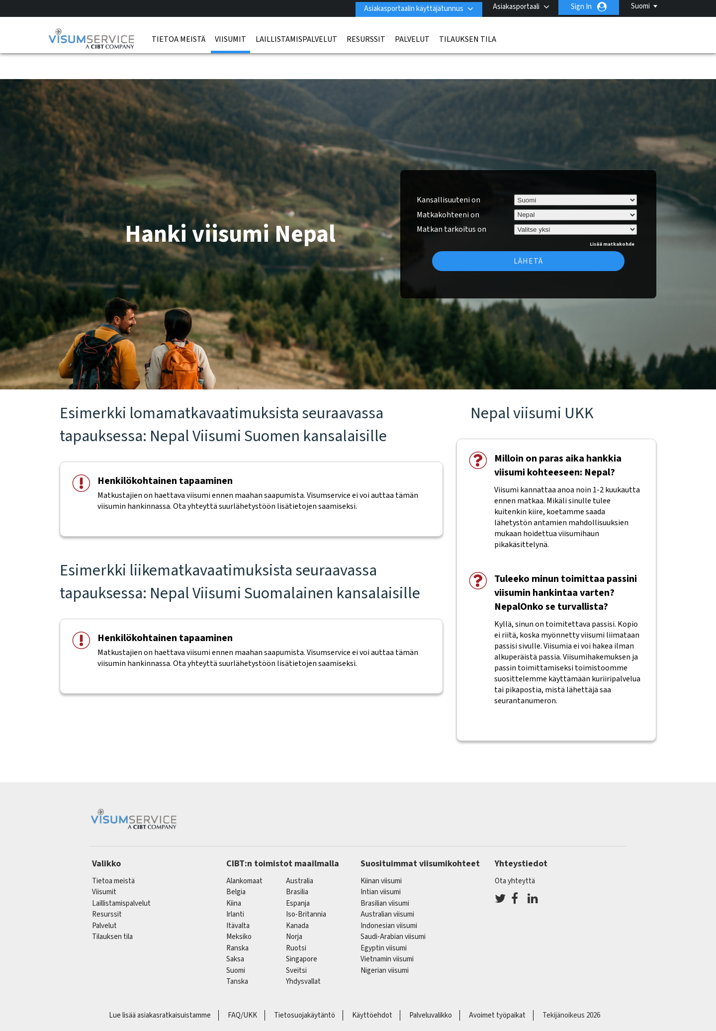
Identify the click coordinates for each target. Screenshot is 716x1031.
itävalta (238, 896)
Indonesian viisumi (388, 896)
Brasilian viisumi (384, 874)
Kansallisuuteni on (448, 170)
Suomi (640, 6)
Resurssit (366, 37)
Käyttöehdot (372, 986)
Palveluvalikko (430, 986)
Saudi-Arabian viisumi (393, 908)
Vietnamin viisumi (387, 930)
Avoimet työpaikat (497, 986)
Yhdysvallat (303, 952)
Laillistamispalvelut (296, 37)
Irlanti (235, 885)
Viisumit (230, 37)
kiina (233, 874)
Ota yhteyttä (515, 851)
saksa (235, 930)
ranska (237, 919)
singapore (301, 930)
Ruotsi (296, 919)
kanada (297, 896)
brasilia (297, 863)
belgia (236, 863)
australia (299, 851)
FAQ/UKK (242, 986)
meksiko (239, 908)
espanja (298, 874)
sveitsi (296, 941)
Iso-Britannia (306, 885)
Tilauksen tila (467, 37)
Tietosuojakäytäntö (304, 986)
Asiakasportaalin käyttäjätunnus (410, 6)
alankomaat (244, 851)
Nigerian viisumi (384, 941)
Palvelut (412, 37)
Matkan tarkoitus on (451, 199)
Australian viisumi (387, 885)
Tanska (237, 952)
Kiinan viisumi (381, 851)
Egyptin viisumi (383, 919)
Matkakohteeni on (448, 185)
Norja (294, 908)
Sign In (581, 6)
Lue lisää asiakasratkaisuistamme (160, 986)
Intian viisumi (380, 863)
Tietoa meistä (178, 37)
